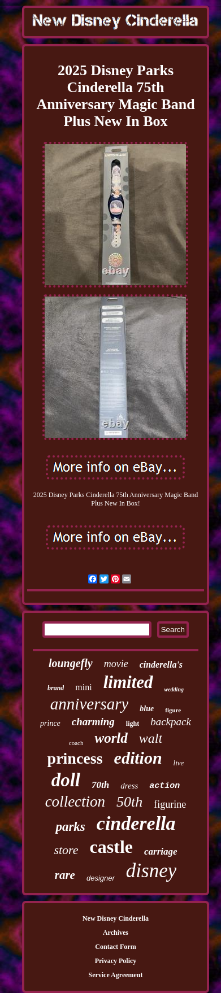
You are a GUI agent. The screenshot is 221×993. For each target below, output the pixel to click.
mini (83, 687)
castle (111, 847)
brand (55, 688)
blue (147, 708)
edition (138, 757)
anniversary (89, 704)
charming (93, 722)
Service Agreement (115, 975)
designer (100, 878)
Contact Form (115, 947)
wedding (174, 689)
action (164, 786)
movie (116, 663)
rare (65, 875)
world (110, 738)
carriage (160, 851)
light (132, 724)
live (179, 763)
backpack (170, 722)
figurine (170, 804)
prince (50, 723)
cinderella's (161, 664)
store (66, 850)
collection (75, 801)
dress (129, 785)
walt (150, 738)
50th (129, 802)
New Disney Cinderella (116, 918)
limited (128, 682)
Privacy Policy (116, 961)
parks (70, 827)
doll (65, 780)
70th (100, 784)
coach (76, 742)
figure (173, 710)
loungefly (71, 663)
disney (151, 871)
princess (75, 758)
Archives (115, 933)
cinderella (136, 823)
